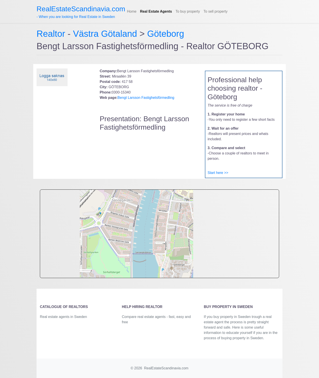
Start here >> (218, 173)
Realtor (52, 34)
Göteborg (165, 34)
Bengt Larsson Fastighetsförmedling (146, 97)
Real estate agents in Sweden (63, 317)
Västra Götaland (105, 34)
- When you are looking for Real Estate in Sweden (81, 12)
